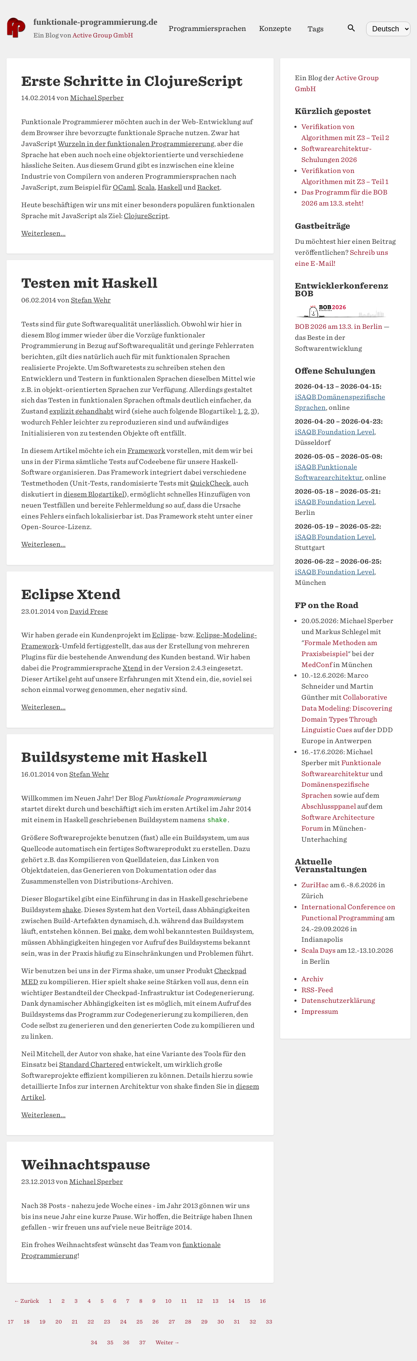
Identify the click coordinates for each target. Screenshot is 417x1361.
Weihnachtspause (85, 1165)
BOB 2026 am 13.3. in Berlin (338, 326)
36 (126, 1342)
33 (269, 1322)
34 (94, 1342)
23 (107, 1322)
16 (263, 1301)
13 (216, 1301)
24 (123, 1322)
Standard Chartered (91, 1064)
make (122, 931)
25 (139, 1322)
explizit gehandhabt (81, 411)
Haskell (170, 187)
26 (155, 1322)
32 (253, 1322)
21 (75, 1322)
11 (184, 1301)
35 (110, 1342)
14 (231, 1301)
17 (11, 1322)
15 (247, 1301)
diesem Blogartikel (94, 494)
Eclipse (164, 635)
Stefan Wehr (91, 300)
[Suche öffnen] (351, 28)
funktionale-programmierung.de (95, 22)
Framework (146, 451)
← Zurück (27, 1301)
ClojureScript (146, 216)
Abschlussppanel (328, 806)
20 (58, 1322)
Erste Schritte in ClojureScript (132, 81)
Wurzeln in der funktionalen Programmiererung (136, 144)
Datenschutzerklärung (338, 1000)
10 (168, 1301)
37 (142, 1342)
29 (204, 1322)
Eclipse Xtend (71, 594)
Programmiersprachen (207, 28)
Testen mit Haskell (89, 283)
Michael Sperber (97, 98)
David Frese (89, 611)
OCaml (124, 187)
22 (91, 1322)
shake (71, 910)
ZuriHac (315, 885)
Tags (315, 29)
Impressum (319, 1011)
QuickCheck (210, 483)
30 (220, 1322)
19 (43, 1322)
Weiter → (168, 1342)
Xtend (133, 668)
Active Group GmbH (102, 35)
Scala (146, 187)
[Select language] (388, 29)
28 (188, 1322)
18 (27, 1322)
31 (237, 1322)
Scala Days (318, 950)
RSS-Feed (317, 990)
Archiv (312, 979)
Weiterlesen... (43, 233)
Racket (208, 187)
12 (200, 1301)
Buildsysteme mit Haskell (114, 757)
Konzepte (275, 28)
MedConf (316, 665)
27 (172, 1322)
